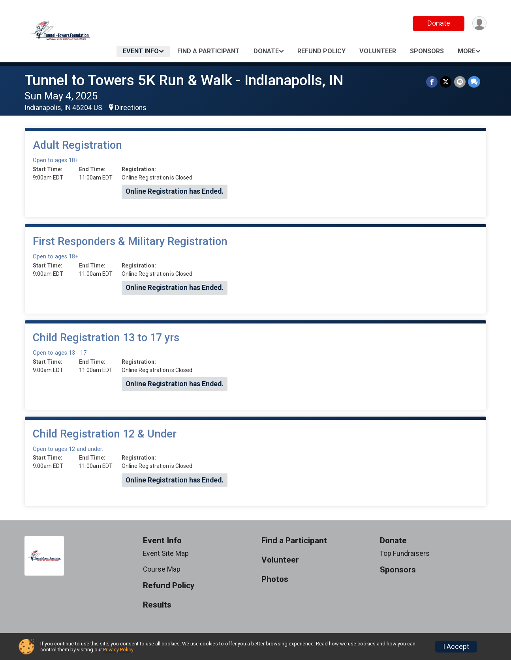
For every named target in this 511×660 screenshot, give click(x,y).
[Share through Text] (474, 82)
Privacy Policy (118, 650)
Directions (131, 108)
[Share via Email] (460, 82)
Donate (438, 23)
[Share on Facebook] (432, 82)
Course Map (161, 569)
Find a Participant (208, 51)
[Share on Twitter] (446, 82)
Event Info (141, 51)
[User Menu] (479, 23)
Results (157, 605)
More (466, 51)
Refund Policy (321, 51)
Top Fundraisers (405, 553)
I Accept (456, 647)
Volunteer (377, 51)
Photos (274, 579)
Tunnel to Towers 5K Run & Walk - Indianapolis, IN (184, 80)
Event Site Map (166, 553)
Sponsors (427, 51)
